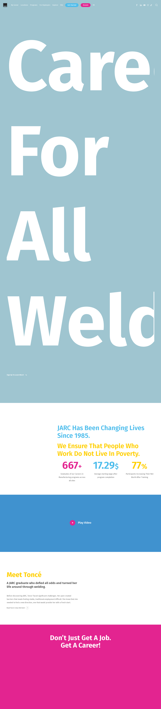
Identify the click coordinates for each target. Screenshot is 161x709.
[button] (17, 375)
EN (94, 5)
